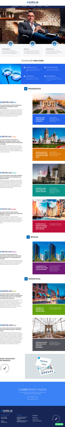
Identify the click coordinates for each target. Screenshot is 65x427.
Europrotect (35, 415)
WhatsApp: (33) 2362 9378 (21, 421)
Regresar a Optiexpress (37, 420)
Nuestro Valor (32, 6)
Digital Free (34, 417)
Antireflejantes (24, 6)
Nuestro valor (35, 419)
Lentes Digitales (15, 6)
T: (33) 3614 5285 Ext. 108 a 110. (22, 420)
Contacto (40, 6)
